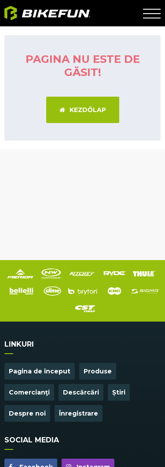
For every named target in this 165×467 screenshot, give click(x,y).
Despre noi (27, 413)
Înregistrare (78, 413)
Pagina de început (39, 371)
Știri (118, 392)
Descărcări (81, 392)
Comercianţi (29, 392)
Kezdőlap (82, 110)
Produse (98, 371)
